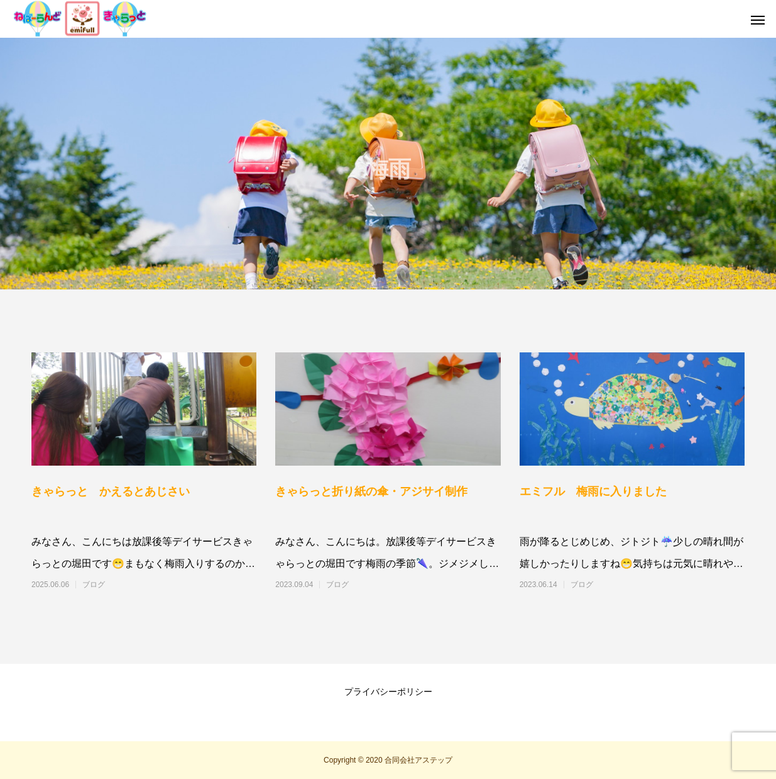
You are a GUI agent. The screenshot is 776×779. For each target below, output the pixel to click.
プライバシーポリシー (388, 692)
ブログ (93, 584)
